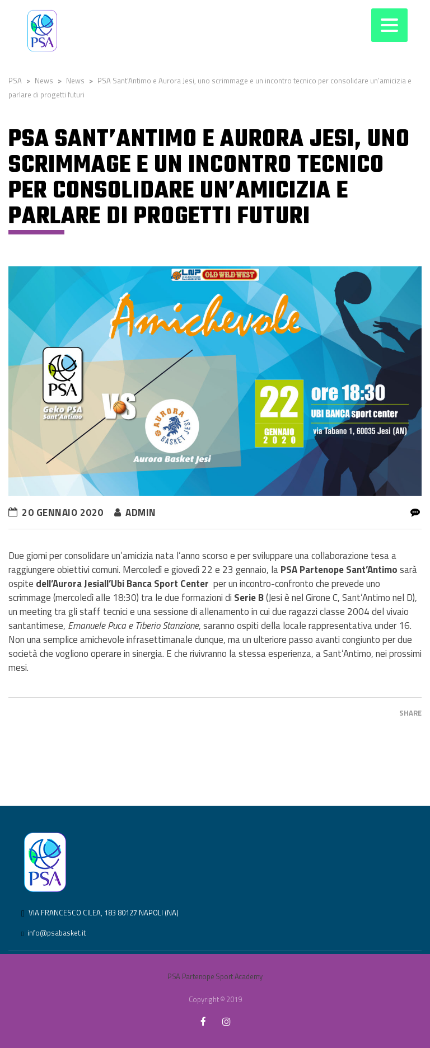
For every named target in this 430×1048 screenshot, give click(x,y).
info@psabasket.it (56, 932)
